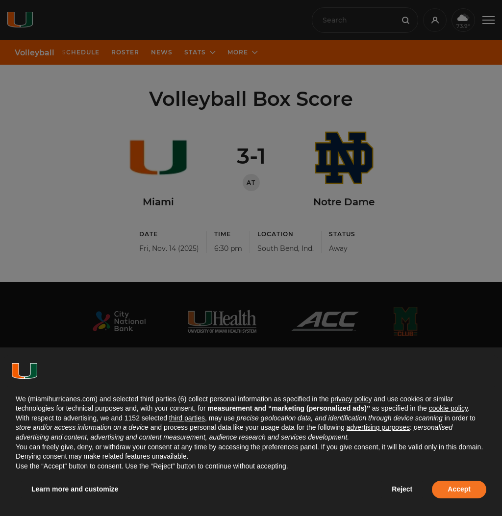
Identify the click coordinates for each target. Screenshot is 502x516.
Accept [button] (459, 489)
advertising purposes (378, 427)
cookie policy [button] (448, 408)
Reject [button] (402, 489)
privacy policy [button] (351, 399)
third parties (187, 418)
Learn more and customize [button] (74, 489)
